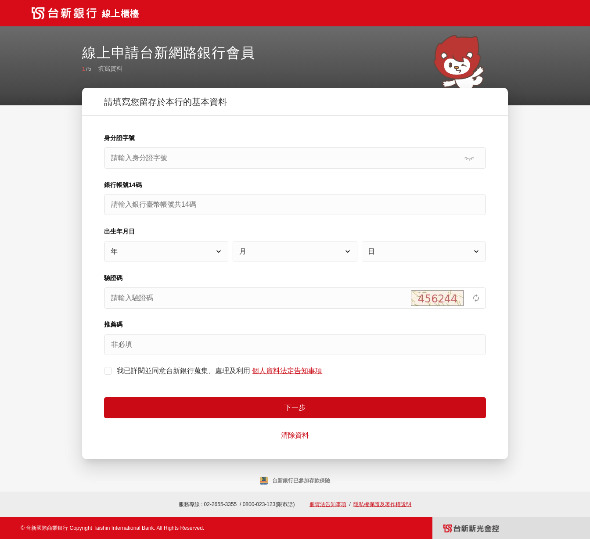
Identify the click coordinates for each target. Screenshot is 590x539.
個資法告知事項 (327, 504)
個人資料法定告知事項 (287, 370)
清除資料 (295, 435)
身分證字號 (119, 137)
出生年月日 (119, 231)
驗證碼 (113, 277)
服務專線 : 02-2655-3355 (208, 504)
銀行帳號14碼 (123, 184)
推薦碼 (113, 324)
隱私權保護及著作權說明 (382, 504)
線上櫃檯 (120, 13)
